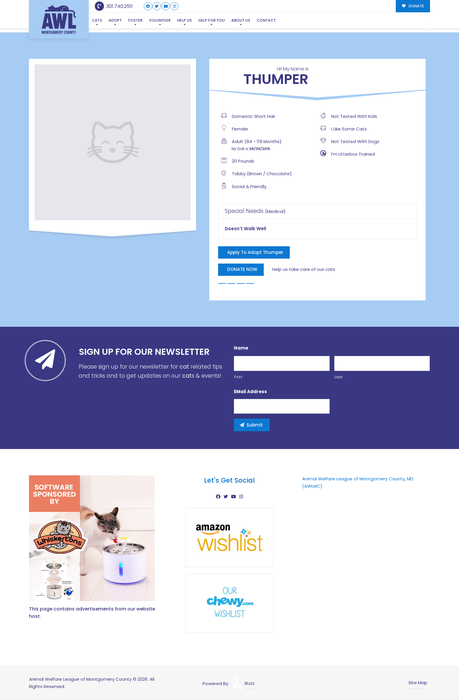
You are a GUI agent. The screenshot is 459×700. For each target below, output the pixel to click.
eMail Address (250, 392)
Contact (266, 20)
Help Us (184, 20)
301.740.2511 (114, 6)
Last (339, 376)
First (238, 376)
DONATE (413, 6)
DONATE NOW (242, 269)
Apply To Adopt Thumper (255, 252)
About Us (240, 20)
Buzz (250, 683)
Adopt (115, 20)
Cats (97, 20)
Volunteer (160, 20)
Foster (135, 20)
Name (241, 348)
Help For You (211, 20)
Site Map (417, 683)
